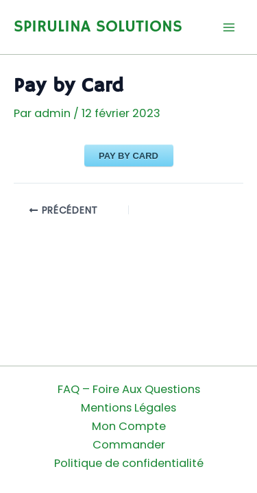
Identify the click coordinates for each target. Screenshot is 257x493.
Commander (129, 445)
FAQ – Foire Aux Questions (129, 389)
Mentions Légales (128, 408)
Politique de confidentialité (129, 463)
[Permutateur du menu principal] (228, 27)
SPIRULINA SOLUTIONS (98, 27)
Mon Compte (129, 426)
